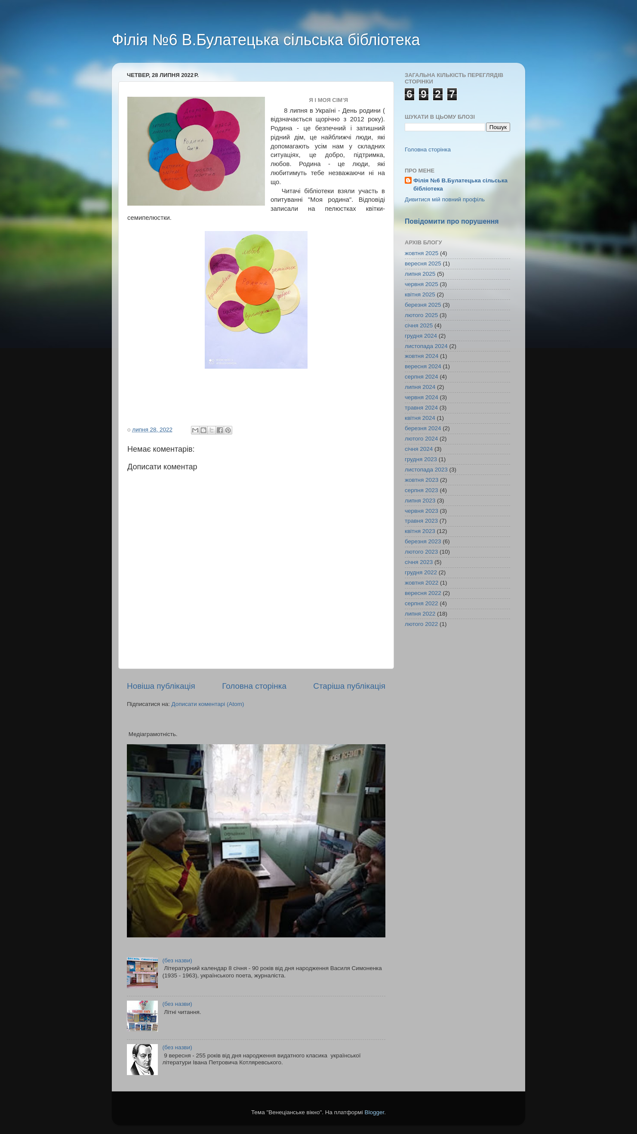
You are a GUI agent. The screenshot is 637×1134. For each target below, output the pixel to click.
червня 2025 (421, 284)
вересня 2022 (423, 593)
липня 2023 (420, 500)
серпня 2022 (421, 603)
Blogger (375, 1112)
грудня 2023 (421, 459)
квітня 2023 (420, 531)
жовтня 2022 (421, 582)
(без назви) (177, 960)
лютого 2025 (421, 315)
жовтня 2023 (421, 480)
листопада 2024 (426, 346)
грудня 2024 (421, 336)
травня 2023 (421, 521)
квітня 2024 (420, 418)
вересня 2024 (423, 366)
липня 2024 (420, 387)
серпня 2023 (421, 490)
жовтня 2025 (421, 253)
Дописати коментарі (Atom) (207, 704)
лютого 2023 (421, 552)
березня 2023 (423, 541)
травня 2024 (421, 407)
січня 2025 (419, 325)
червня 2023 (421, 511)
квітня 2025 (420, 294)
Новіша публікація (161, 685)
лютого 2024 (421, 438)
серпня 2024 (421, 376)
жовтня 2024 (421, 356)
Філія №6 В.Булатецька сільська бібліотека (266, 40)
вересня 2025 (423, 263)
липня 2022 (420, 613)
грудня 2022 (421, 572)
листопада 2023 (426, 469)
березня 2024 (423, 428)
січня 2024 (419, 449)
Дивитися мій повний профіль (445, 199)
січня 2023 (419, 562)
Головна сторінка (254, 685)
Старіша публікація (349, 685)
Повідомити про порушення (452, 221)
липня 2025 (420, 274)
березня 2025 (423, 305)
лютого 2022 (421, 624)
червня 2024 (421, 397)
